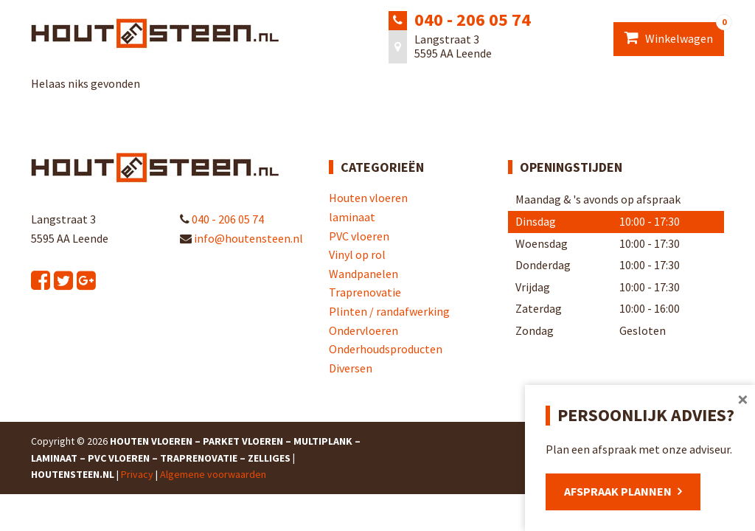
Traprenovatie (365, 292)
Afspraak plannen (618, 491)
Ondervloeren (363, 330)
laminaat (352, 216)
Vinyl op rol (357, 254)
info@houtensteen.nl (241, 238)
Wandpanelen (363, 273)
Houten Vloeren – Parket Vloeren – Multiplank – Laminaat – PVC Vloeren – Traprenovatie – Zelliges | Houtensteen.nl (196, 457)
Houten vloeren (368, 197)
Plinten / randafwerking (389, 311)
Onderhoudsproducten (385, 348)
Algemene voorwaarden (213, 474)
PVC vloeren (359, 236)
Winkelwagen (674, 34)
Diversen (350, 368)
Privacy (137, 474)
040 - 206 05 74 (472, 19)
